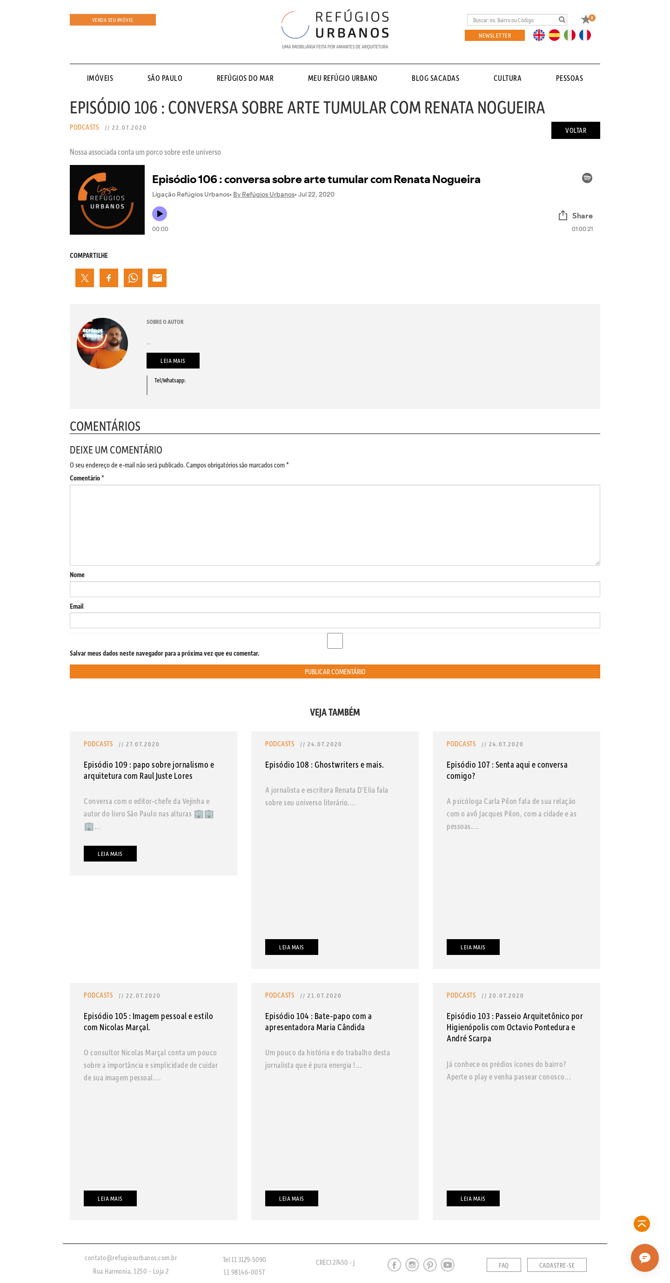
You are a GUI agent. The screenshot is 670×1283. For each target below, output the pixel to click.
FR (587, 34)
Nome (77, 574)
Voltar (575, 130)
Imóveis (100, 78)
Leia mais (173, 360)
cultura (508, 78)
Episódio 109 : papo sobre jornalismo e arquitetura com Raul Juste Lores (149, 769)
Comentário (87, 478)
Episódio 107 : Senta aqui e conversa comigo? (507, 769)
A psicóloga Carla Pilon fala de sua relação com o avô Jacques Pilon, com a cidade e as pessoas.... (511, 813)
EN (541, 34)
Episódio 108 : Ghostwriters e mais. (324, 764)
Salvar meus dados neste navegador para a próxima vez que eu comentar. (165, 653)
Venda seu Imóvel (113, 19)
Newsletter (495, 35)
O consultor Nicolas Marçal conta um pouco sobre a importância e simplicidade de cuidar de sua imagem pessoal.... (151, 1064)
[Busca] (517, 20)
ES (557, 34)
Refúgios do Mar (245, 78)
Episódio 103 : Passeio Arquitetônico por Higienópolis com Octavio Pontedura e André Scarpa (515, 1027)
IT (573, 34)
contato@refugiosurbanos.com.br (131, 1257)
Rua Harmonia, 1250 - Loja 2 (131, 1271)
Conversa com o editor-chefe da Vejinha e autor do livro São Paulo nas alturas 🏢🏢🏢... (149, 813)
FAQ (504, 1265)
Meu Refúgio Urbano (343, 78)
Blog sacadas (435, 78)
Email (77, 606)
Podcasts (84, 127)
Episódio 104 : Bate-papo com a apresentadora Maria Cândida (318, 1021)
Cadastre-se (557, 1265)
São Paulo (165, 78)
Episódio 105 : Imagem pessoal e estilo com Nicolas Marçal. (148, 1021)
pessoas (569, 78)
